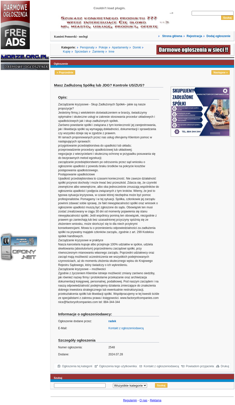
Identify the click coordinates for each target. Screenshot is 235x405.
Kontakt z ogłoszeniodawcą (125, 328)
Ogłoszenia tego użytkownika (118, 366)
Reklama (155, 400)
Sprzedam (81, 51)
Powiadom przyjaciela (200, 366)
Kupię (66, 51)
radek (112, 321)
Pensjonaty (87, 47)
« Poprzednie (65, 72)
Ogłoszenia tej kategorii (77, 366)
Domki (137, 47)
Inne (111, 51)
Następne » (220, 72)
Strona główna (171, 36)
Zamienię (98, 51)
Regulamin (130, 400)
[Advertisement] (15, 147)
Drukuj (225, 366)
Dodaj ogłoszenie (218, 36)
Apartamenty (120, 47)
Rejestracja (194, 36)
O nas (143, 400)
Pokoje (103, 47)
